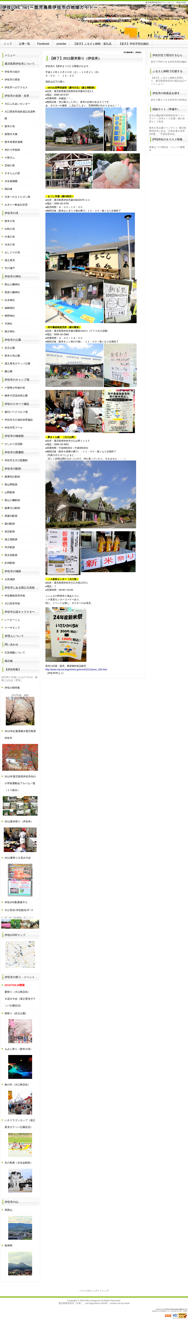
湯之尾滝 (10, 260)
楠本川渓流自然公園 (16, 395)
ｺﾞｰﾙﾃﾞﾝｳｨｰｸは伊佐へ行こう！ (17, 917)
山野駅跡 (10, 492)
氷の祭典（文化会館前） (19, 1162)
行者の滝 (10, 236)
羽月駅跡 (10, 547)
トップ (8, 43)
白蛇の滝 (10, 228)
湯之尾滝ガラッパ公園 (17, 363)
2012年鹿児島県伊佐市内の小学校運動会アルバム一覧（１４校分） (20, 783)
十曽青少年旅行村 (15, 387)
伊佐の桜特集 (12, 687)
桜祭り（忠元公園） (16, 1013)
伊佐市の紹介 (12, 71)
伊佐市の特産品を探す (166, 93)
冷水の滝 (10, 244)
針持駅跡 (10, 562)
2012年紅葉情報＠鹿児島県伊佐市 (20, 734)
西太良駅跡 (11, 555)
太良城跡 (10, 579)
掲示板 (9, 660)
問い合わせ (11, 644)
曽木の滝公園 (12, 355)
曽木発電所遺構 (14, 141)
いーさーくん (12, 619)
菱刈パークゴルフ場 (16, 411)
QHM (185, 1311)
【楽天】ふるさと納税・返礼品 (92, 43)
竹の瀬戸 (10, 268)
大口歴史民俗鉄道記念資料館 (20, 115)
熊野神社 (10, 315)
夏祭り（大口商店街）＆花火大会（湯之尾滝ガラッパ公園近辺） (20, 995)
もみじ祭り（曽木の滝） (19, 1048)
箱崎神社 (10, 307)
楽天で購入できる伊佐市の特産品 (169, 99)
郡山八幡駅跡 (12, 500)
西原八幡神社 (12, 292)
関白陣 (8, 188)
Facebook (43, 43)
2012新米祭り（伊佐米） (19, 821)
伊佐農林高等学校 (15, 595)
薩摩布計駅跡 (12, 476)
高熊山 (8, 1209)
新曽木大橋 (11, 134)
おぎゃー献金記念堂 (16, 204)
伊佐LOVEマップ (15, 934)
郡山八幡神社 (12, 284)
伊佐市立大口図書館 (16, 460)
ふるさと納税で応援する (167, 71)
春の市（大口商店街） (17, 1084)
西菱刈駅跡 (11, 515)
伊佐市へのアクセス (16, 87)
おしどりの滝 (12, 252)
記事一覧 (24, 43)
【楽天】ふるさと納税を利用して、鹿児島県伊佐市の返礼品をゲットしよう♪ (169, 80)
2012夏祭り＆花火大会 (18, 857)
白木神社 (10, 300)
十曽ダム (10, 157)
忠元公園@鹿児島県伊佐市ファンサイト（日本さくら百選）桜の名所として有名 (167, 118)
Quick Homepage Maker (174, 1309)
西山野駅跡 (11, 484)
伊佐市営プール (14, 427)
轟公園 (8, 371)
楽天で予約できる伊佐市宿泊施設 (169, 61)
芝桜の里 (10, 165)
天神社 (8, 323)
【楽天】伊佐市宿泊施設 (134, 43)
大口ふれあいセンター (17, 103)
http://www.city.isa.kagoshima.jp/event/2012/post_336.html (76, 669)
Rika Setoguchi (92, 1300)
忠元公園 (10, 347)
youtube (61, 43)
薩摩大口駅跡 (12, 508)
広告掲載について (15, 652)
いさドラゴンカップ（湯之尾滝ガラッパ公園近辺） (20, 1123)
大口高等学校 (12, 603)
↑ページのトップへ (89, 1290)
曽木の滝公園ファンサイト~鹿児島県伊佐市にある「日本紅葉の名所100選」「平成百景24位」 (167, 130)
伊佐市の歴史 (12, 79)
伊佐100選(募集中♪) (16, 902)
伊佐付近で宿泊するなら (167, 55)
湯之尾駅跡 (11, 539)
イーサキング (12, 627)
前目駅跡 (10, 531)
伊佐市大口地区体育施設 (19, 419)
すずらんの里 (12, 173)
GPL (180, 1311)
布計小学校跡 (12, 149)
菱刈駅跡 (10, 523)
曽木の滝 (10, 126)
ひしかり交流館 (14, 443)
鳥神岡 (8, 1245)
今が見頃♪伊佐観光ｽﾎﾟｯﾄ (19, 910)
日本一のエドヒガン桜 (17, 196)
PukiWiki (162, 1311)
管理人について (14, 636)
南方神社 (10, 331)
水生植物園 (11, 181)
